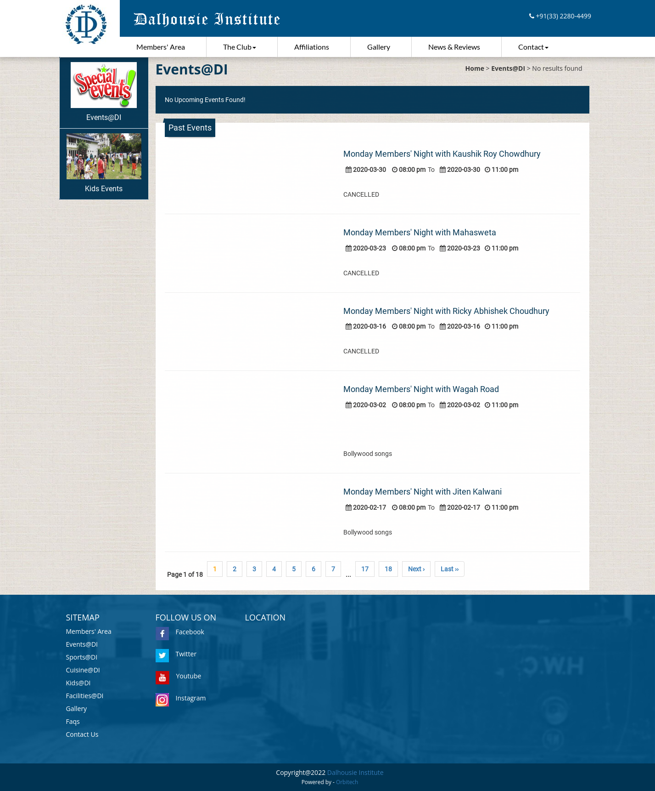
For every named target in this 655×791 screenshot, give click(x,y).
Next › (416, 569)
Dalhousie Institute (355, 772)
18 (388, 569)
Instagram (181, 698)
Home (474, 68)
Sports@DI (82, 657)
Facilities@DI (85, 695)
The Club (239, 46)
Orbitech (347, 781)
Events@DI (103, 92)
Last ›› (450, 569)
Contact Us (82, 734)
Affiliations (311, 46)
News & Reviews (454, 46)
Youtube (179, 675)
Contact (533, 46)
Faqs (73, 721)
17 (365, 569)
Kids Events (104, 163)
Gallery (378, 46)
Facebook (180, 631)
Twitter (176, 653)
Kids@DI (78, 682)
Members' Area (160, 46)
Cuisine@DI (83, 670)
